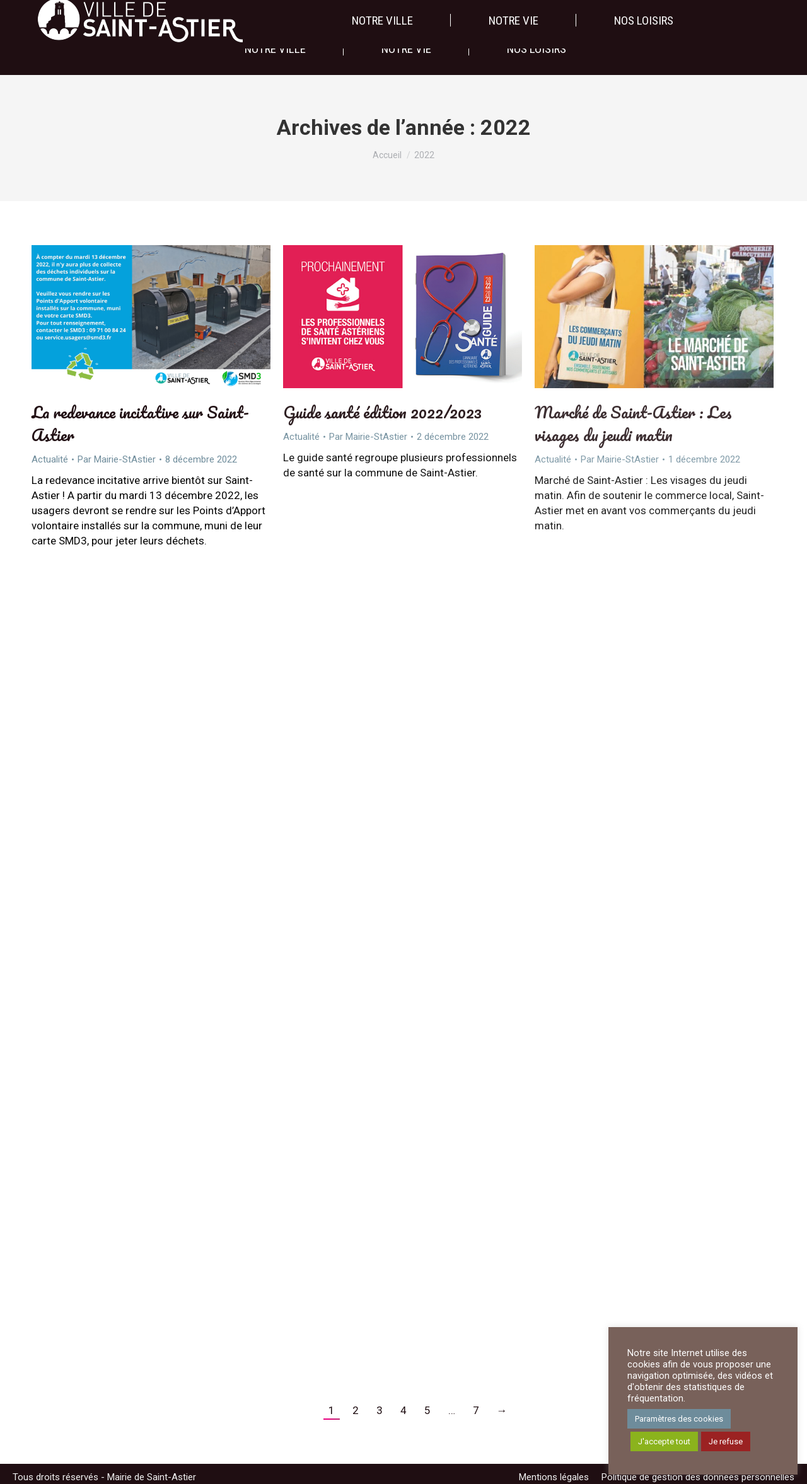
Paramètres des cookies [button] (679, 1419)
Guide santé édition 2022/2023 (382, 412)
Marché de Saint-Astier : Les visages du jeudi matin (633, 423)
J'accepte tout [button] (664, 1441)
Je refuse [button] (726, 1441)
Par (117, 459)
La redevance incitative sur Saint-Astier (140, 423)
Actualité (50, 459)
